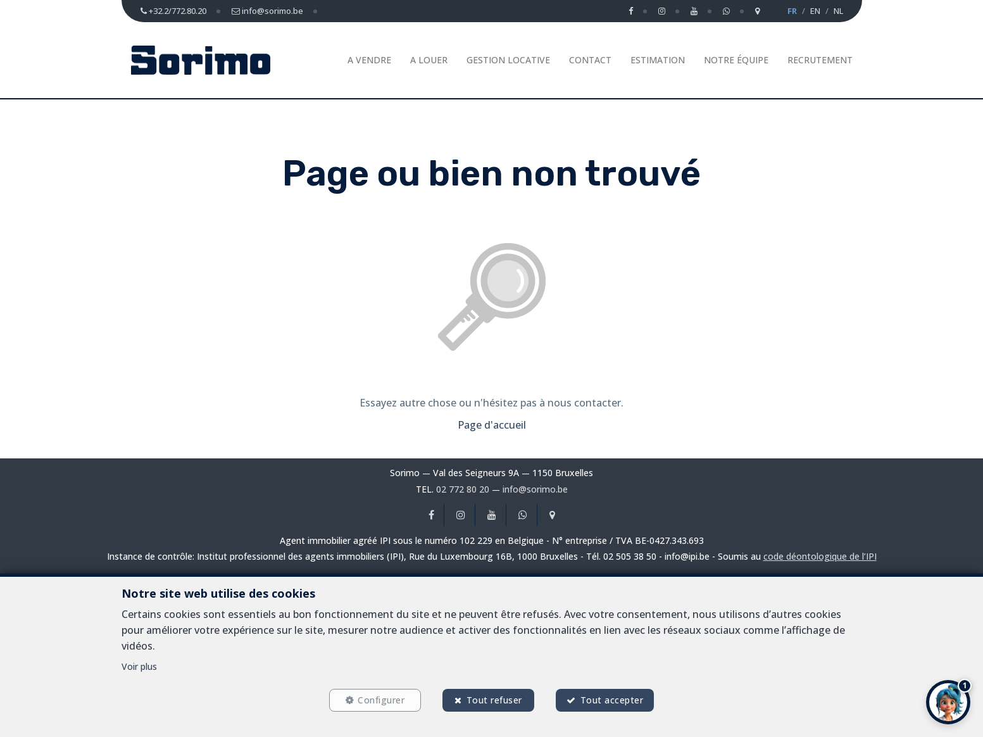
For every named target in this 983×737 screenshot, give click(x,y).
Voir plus (139, 666)
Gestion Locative (508, 60)
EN (815, 10)
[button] (948, 702)
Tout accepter (612, 700)
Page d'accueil (492, 425)
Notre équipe (736, 60)
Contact (590, 60)
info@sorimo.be (535, 489)
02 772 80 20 (462, 489)
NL (838, 10)
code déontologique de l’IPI (820, 556)
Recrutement (820, 60)
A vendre (369, 60)
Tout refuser (494, 700)
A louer (429, 60)
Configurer (381, 700)
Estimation (657, 60)
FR (792, 10)
